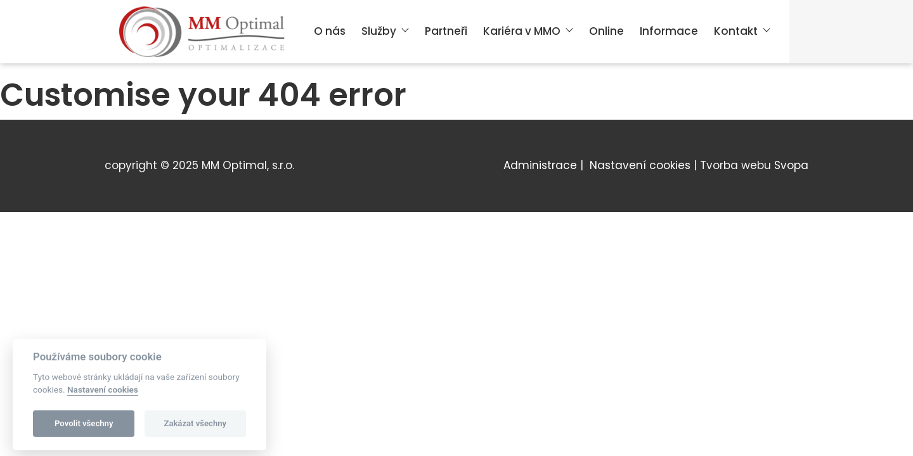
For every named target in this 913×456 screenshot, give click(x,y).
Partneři (446, 31)
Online (606, 31)
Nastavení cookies (640, 165)
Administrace (540, 165)
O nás (330, 31)
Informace (669, 31)
